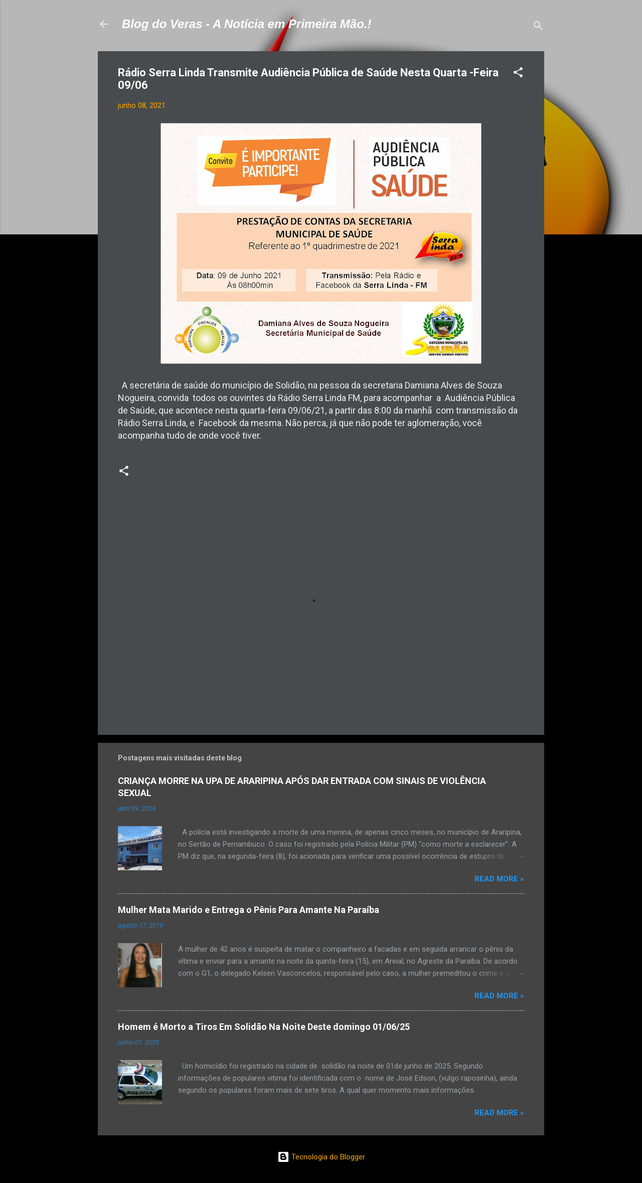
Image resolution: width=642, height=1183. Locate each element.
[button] (518, 74)
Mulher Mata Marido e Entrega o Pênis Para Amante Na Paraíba (248, 909)
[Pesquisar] (538, 27)
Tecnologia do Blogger (321, 1156)
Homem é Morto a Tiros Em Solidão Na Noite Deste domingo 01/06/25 (264, 1026)
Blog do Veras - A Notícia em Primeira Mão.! (246, 24)
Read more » (499, 878)
